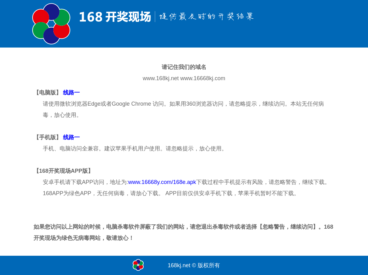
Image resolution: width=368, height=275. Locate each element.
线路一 (71, 92)
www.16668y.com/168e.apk (162, 182)
